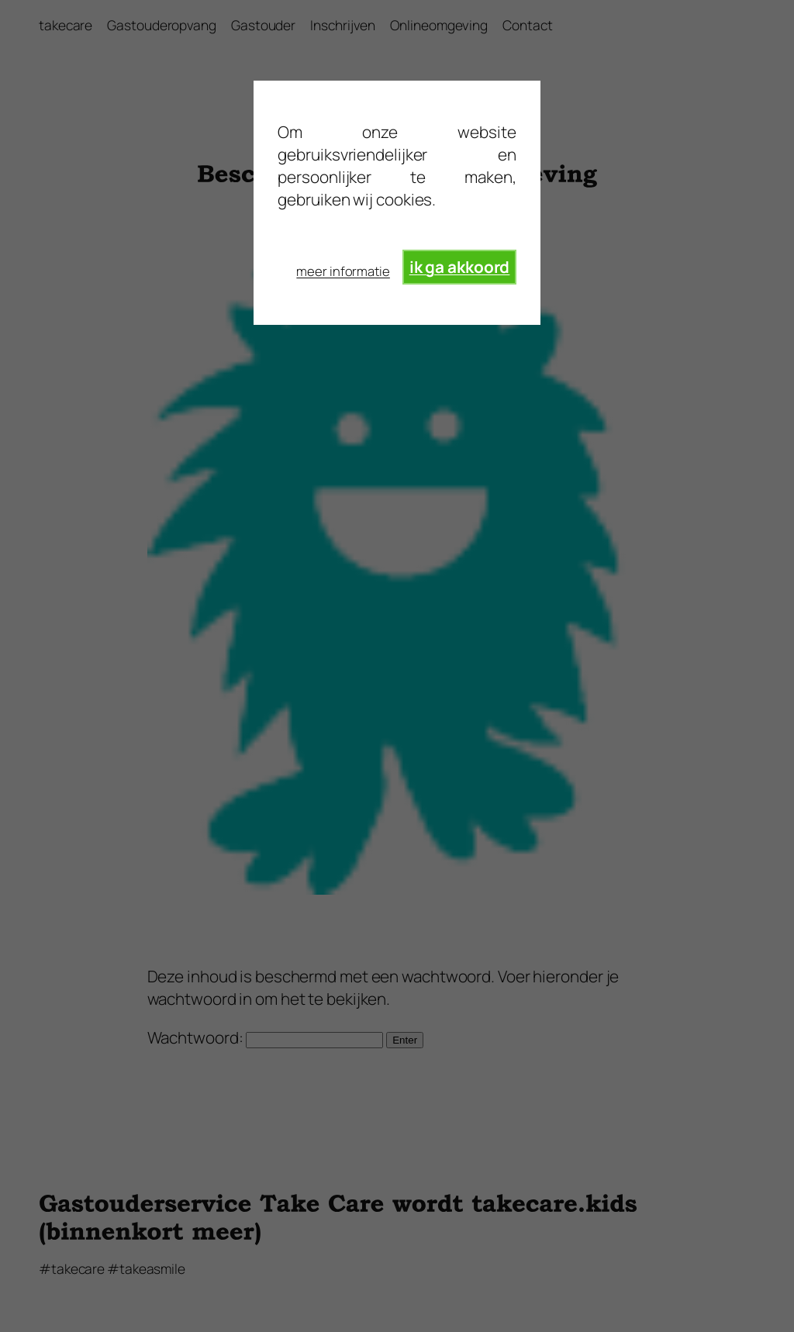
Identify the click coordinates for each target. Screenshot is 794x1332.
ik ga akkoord (459, 267)
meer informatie (343, 271)
